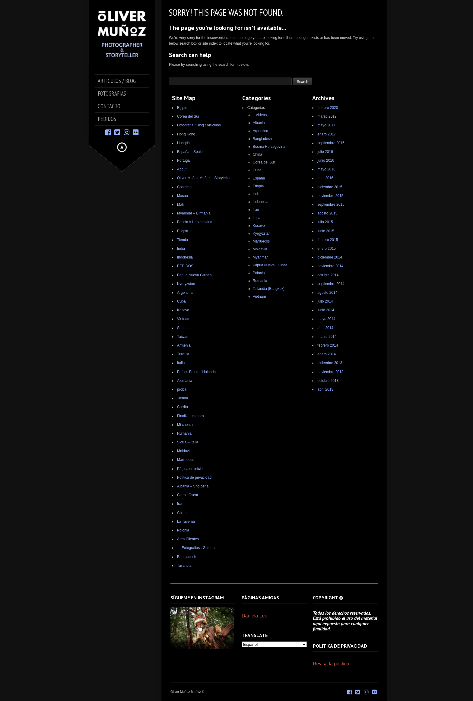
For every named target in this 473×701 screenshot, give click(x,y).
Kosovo (183, 310)
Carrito (182, 407)
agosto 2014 (327, 292)
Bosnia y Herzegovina (194, 222)
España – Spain (190, 152)
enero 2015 (326, 248)
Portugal (184, 160)
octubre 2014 (327, 275)
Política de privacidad (194, 477)
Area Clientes (188, 539)
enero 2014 (326, 354)
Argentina (184, 292)
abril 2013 (325, 389)
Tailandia (184, 565)
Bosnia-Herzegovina (269, 146)
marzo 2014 (326, 337)
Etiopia (182, 231)
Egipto (182, 108)
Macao (182, 196)
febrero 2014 (327, 345)
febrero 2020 (327, 108)
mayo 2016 (326, 169)
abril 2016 (325, 178)
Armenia (184, 345)
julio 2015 (325, 222)
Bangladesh (186, 557)
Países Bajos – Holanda (196, 372)
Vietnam (183, 319)
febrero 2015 (327, 240)
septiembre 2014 (330, 284)
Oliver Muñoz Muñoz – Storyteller (203, 178)
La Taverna (186, 521)
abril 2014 (325, 328)
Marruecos (185, 460)
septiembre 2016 (330, 143)
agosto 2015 (327, 213)
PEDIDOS (185, 266)
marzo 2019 (326, 116)
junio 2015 (325, 231)
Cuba (181, 301)
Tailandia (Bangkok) (268, 289)
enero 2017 (326, 134)
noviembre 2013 (330, 372)
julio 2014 (325, 301)
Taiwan (182, 337)
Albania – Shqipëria (192, 486)
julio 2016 (325, 152)
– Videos (260, 115)
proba (181, 389)
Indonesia (185, 257)
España (259, 178)
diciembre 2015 (329, 187)
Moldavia (184, 451)
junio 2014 (325, 310)
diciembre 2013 (329, 363)
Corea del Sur (188, 116)
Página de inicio (190, 469)
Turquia (183, 354)
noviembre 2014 (330, 266)
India (181, 248)
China (181, 513)
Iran (180, 504)
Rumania (184, 433)
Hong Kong (186, 134)
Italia (181, 363)
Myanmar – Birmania (194, 213)
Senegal (183, 328)
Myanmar (260, 257)
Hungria (183, 143)
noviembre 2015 (330, 196)
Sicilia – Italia (187, 442)
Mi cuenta (185, 425)
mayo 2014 (326, 319)
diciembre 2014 (329, 257)
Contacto (184, 187)
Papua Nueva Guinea (194, 275)
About (181, 169)
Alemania (184, 381)
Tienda (182, 240)
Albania (259, 123)
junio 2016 (325, 160)
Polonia (183, 530)
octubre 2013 (327, 381)
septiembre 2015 (330, 204)
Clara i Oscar (187, 495)
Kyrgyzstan (186, 284)
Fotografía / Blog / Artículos (199, 125)
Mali (180, 204)
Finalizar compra (190, 416)
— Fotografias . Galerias (196, 548)
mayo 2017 (326, 125)
